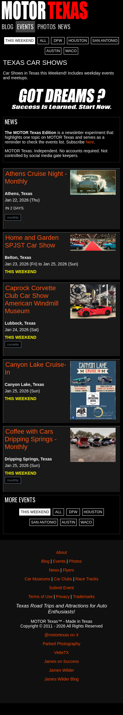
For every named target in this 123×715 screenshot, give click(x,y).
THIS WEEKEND (20, 41)
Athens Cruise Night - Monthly (36, 177)
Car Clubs (63, 579)
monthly (12, 217)
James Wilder (61, 670)
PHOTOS (46, 26)
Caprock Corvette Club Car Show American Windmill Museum (31, 299)
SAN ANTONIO (105, 41)
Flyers (68, 570)
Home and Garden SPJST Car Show (32, 241)
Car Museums (37, 579)
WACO (71, 51)
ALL (43, 41)
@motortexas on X (61, 635)
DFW (58, 41)
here (90, 142)
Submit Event (61, 587)
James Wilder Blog (61, 679)
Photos (75, 561)
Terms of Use (40, 596)
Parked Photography (62, 643)
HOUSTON (77, 41)
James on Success (61, 661)
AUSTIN (53, 51)
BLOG (7, 26)
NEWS (64, 26)
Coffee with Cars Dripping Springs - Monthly (31, 439)
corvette (13, 344)
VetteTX (61, 652)
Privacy (63, 596)
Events (59, 561)
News (54, 570)
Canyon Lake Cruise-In (35, 368)
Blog (45, 561)
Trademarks (84, 596)
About (61, 552)
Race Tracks (87, 579)
